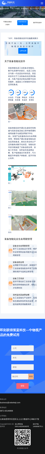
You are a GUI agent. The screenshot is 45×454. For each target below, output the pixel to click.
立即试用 (22, 51)
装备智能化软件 (22, 23)
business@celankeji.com (10, 403)
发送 (31, 376)
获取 (22, 386)
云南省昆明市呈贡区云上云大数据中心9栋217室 (19, 419)
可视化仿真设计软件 (7, 23)
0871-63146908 (6, 411)
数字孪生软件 (37, 22)
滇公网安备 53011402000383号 (22, 425)
